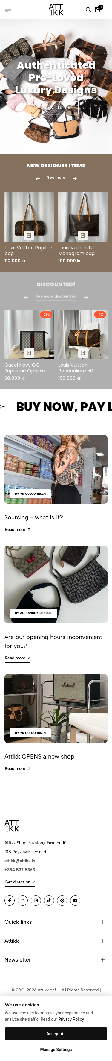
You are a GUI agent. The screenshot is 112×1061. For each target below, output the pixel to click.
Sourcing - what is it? (33, 517)
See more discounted (56, 298)
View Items (56, 108)
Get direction (20, 882)
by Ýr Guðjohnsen (30, 494)
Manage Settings (56, 1049)
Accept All (55, 1033)
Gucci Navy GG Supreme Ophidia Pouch (24, 368)
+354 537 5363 (19, 869)
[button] (53, 134)
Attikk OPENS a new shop (39, 756)
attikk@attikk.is (19, 860)
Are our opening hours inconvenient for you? (53, 641)
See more (56, 177)
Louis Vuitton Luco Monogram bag (78, 250)
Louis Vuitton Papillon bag (28, 250)
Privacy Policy (71, 1019)
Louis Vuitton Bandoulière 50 (75, 368)
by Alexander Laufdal (33, 613)
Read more (17, 529)
